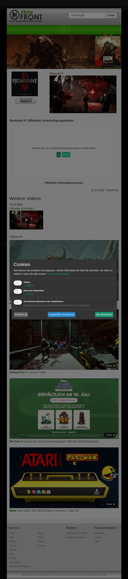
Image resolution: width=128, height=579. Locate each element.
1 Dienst (29, 285)
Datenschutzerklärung (57, 274)
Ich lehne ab (20, 314)
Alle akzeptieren (104, 314)
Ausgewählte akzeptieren (61, 314)
